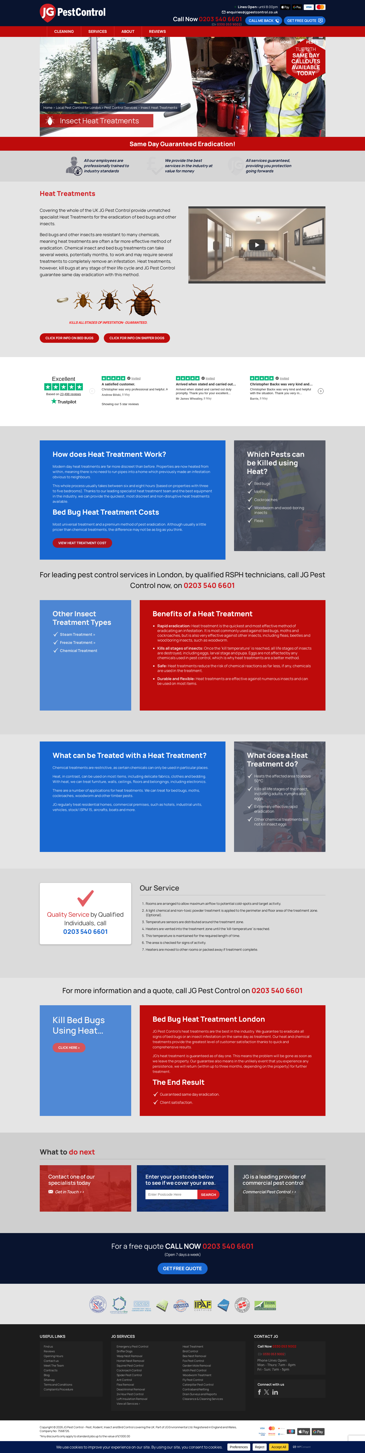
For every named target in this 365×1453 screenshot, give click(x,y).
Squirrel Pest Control (130, 1377)
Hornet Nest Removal (130, 1372)
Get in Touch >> (69, 1203)
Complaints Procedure (58, 1400)
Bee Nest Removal (194, 1367)
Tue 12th (305, 49)
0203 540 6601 (220, 19)
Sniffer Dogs (124, 1362)
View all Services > (128, 1415)
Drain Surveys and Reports (200, 1405)
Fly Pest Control (193, 1391)
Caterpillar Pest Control (198, 1396)
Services (97, 31)
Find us (48, 1358)
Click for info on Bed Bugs (69, 338)
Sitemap (49, 1391)
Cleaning (64, 31)
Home (286, 42)
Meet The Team (54, 1377)
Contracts (50, 1381)
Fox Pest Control (193, 1372)
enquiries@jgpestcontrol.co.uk (252, 12)
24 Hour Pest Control (130, 1405)
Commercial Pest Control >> (269, 1203)
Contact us (51, 1372)
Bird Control (190, 1362)
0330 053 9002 (228, 24)
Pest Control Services (120, 107)
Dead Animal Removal (131, 1400)
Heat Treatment (193, 1358)
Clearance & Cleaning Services (203, 1410)
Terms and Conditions (58, 1396)
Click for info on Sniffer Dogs (137, 338)
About (128, 31)
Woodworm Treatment (197, 1386)
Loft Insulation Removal (132, 1410)
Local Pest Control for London (78, 107)
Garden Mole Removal (197, 1377)
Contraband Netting (196, 1400)
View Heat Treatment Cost (83, 543)
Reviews (157, 31)
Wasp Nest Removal (129, 1367)
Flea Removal (125, 1396)
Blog (47, 1386)
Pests (312, 42)
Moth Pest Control (194, 1381)
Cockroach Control (129, 1381)
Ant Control (124, 1391)
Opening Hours (53, 1367)
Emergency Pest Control (132, 1358)
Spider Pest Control (129, 1386)
